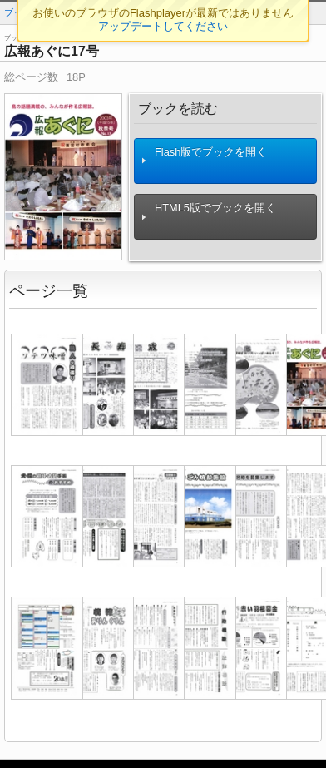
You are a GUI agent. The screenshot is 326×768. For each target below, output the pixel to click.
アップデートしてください (163, 26)
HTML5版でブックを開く (208, 216)
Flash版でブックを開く (204, 161)
